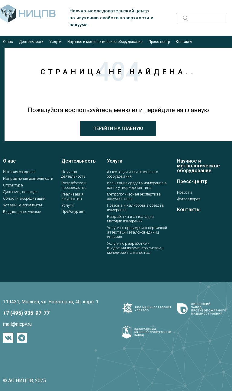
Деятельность (31, 42)
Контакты (184, 42)
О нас (8, 42)
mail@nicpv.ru (17, 324)
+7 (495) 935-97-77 (26, 313)
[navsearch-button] (184, 18)
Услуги (55, 42)
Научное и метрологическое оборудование (105, 42)
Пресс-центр (159, 42)
